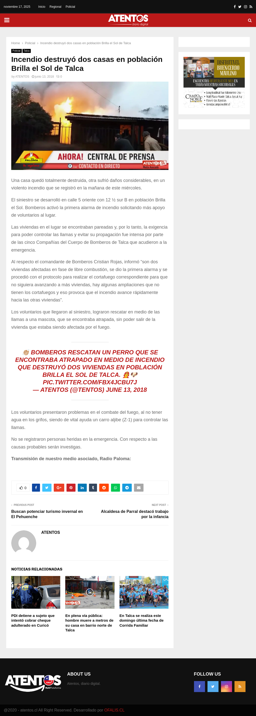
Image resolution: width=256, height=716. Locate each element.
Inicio (41, 6)
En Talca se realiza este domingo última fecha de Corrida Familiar (142, 620)
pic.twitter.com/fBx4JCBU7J (90, 382)
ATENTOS (22, 76)
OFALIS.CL (114, 710)
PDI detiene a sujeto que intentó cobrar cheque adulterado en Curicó (32, 620)
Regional (55, 6)
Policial (70, 6)
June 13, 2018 (126, 389)
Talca (27, 50)
